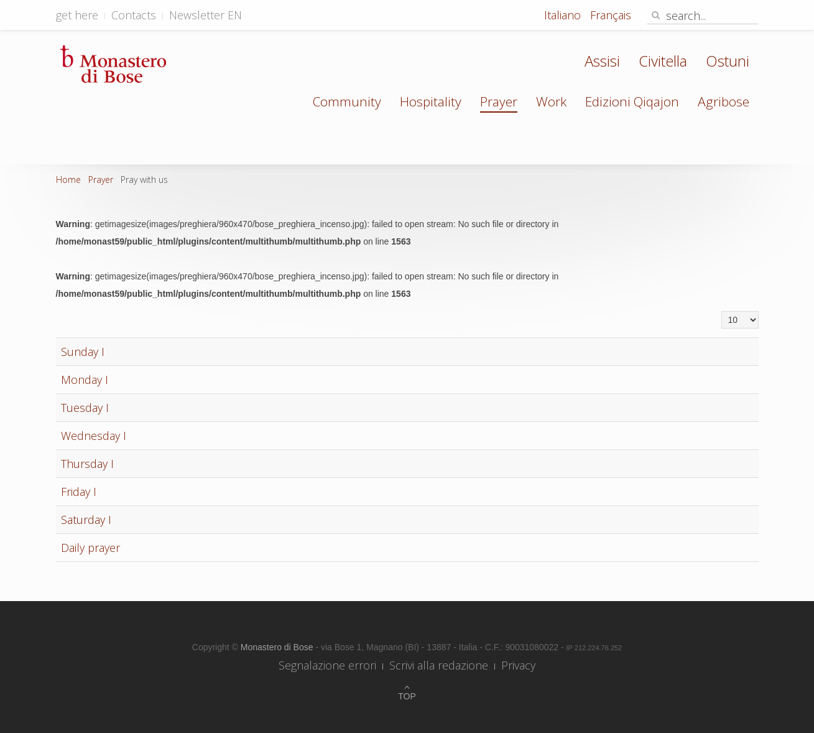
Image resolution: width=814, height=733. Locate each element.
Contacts (133, 14)
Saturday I (86, 519)
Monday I (84, 379)
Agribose (723, 101)
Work (551, 101)
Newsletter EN (205, 14)
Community (347, 101)
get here (77, 14)
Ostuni (727, 60)
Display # (721, 311)
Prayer (498, 101)
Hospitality (430, 101)
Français (610, 14)
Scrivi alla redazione (438, 665)
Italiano (564, 14)
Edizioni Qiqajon (632, 101)
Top (407, 696)
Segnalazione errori (327, 665)
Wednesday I (93, 435)
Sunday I (82, 351)
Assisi (602, 60)
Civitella (663, 60)
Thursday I (87, 463)
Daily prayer (90, 547)
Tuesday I (85, 407)
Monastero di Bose (278, 647)
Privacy (518, 665)
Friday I (78, 491)
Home (68, 179)
